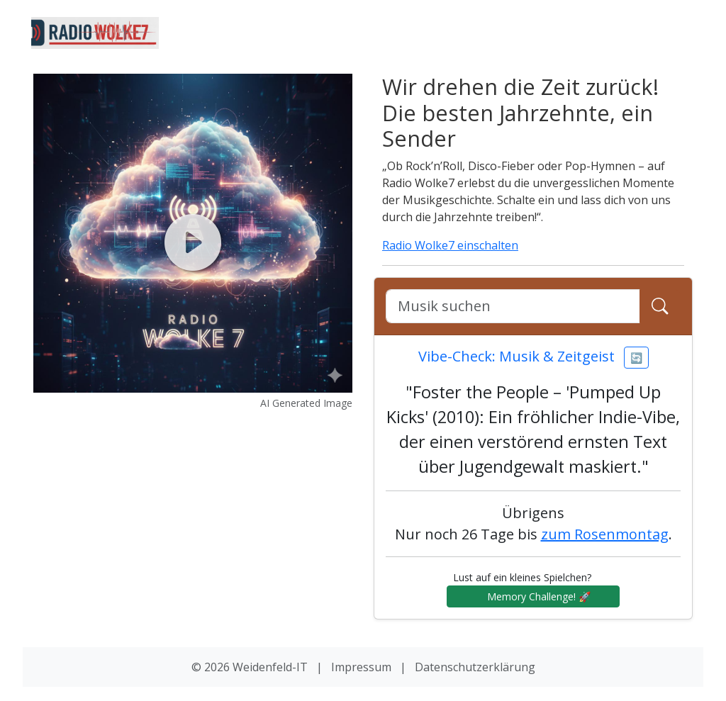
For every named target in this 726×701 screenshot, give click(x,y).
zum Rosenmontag (605, 534)
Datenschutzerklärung (475, 667)
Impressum (361, 667)
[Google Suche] (513, 306)
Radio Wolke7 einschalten (450, 245)
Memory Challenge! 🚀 (533, 596)
